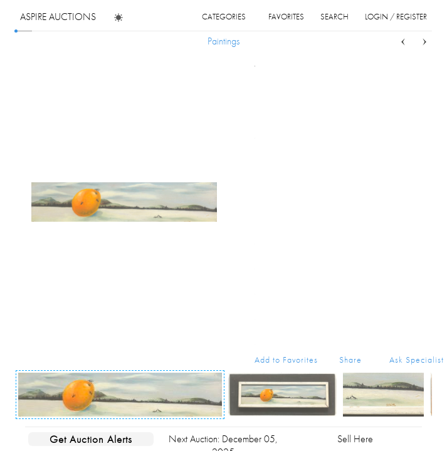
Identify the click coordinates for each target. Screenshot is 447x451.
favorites (286, 16)
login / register (396, 16)
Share (350, 359)
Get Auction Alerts (91, 439)
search (334, 16)
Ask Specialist (416, 359)
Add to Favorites (286, 359)
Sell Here (355, 438)
